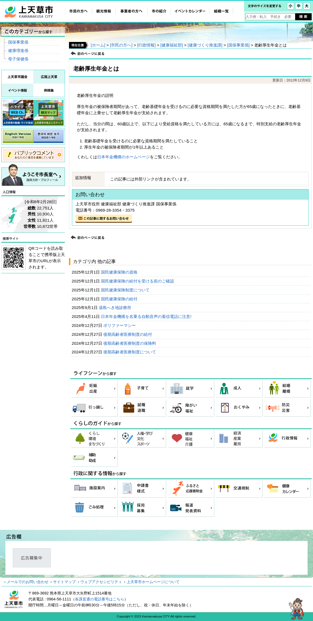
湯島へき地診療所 (115, 307)
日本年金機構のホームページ (123, 157)
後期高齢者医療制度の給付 (128, 334)
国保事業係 (18, 42)
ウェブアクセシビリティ (101, 582)
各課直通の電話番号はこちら (99, 599)
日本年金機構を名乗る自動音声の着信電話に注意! (146, 316)
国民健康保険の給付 (120, 299)
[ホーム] (98, 45)
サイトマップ (64, 582)
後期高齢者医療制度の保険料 (130, 343)
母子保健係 (18, 59)
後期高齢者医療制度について (130, 352)
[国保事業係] (238, 45)
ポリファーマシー (120, 325)
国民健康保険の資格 (120, 272)
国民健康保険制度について (126, 290)
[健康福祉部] (171, 45)
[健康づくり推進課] (205, 45)
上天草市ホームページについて (153, 582)
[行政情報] (146, 45)
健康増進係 (18, 50)
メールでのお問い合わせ (27, 582)
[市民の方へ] (121, 45)
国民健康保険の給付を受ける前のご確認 (138, 281)
